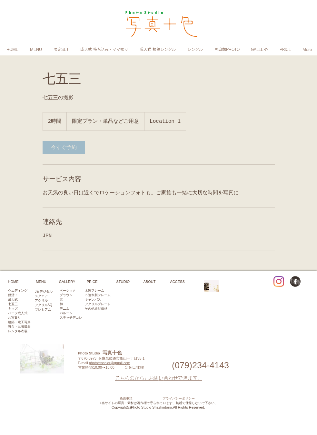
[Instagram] (278, 281)
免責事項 (126, 399)
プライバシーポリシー (179, 399)
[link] (64, 147)
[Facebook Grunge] (295, 281)
